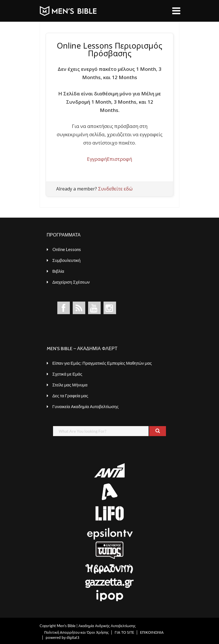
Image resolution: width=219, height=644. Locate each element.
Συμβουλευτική (66, 260)
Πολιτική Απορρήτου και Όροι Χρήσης (76, 632)
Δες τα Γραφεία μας (70, 395)
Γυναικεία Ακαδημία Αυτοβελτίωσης (85, 406)
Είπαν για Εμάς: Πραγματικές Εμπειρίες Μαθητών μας (102, 363)
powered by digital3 (62, 637)
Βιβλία (58, 271)
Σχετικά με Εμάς (67, 373)
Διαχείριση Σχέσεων (71, 281)
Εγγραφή (97, 159)
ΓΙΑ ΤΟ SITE (124, 632)
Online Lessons (66, 249)
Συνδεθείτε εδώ (115, 189)
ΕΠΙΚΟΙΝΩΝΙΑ (152, 632)
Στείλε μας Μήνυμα (70, 384)
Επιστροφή (119, 159)
